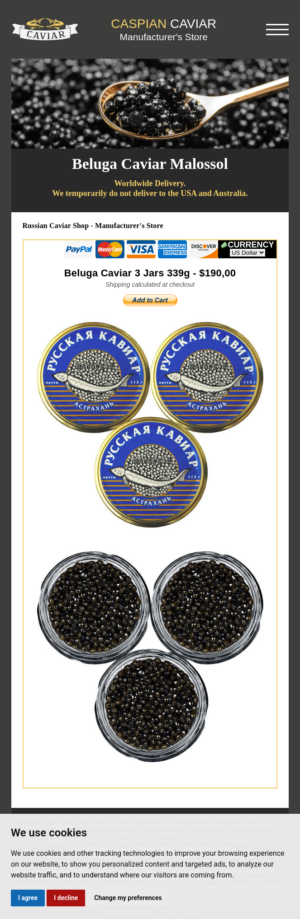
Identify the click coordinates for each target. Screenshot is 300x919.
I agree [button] (28, 897)
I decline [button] (66, 897)
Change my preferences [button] (128, 897)
